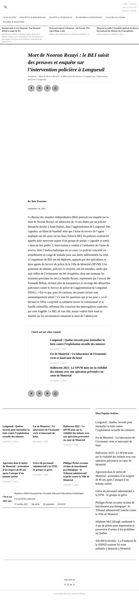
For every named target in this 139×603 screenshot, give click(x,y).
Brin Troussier (39, 201)
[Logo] (69, 7)
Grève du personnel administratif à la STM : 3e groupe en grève (45, 466)
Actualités (32, 76)
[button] (5, 7)
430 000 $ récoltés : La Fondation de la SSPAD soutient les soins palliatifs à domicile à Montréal (116, 544)
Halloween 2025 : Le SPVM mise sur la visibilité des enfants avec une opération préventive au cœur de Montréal (78, 371)
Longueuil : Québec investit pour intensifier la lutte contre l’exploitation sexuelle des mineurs (115, 426)
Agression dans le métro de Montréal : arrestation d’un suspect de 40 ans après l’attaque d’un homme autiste (16, 470)
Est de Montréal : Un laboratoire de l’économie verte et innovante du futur (115, 441)
